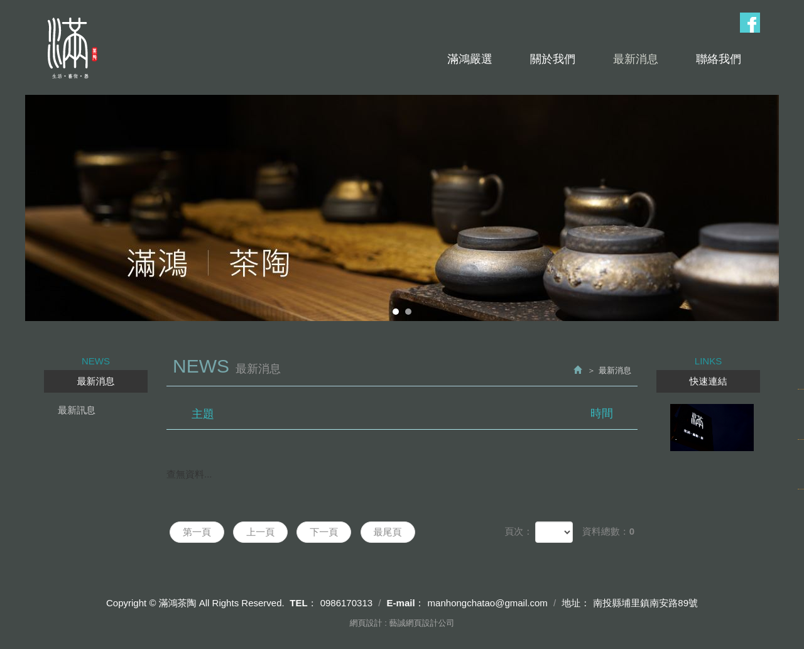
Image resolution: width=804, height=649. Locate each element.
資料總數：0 (608, 531)
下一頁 (324, 531)
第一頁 (197, 531)
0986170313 (346, 602)
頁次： (518, 531)
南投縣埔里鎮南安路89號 (645, 602)
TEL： (303, 602)
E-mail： (406, 602)
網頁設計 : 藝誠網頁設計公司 (402, 623)
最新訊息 (76, 410)
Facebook (750, 23)
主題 (410, 413)
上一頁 (260, 531)
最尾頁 (388, 531)
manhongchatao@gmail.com (488, 602)
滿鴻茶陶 (71, 48)
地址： (576, 602)
